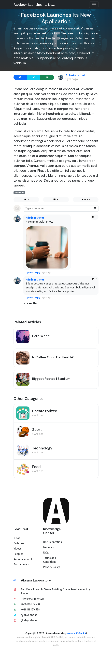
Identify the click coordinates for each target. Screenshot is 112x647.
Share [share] (85, 199)
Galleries (19, 543)
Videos (18, 548)
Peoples (18, 553)
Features (48, 547)
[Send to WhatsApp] (47, 77)
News (17, 538)
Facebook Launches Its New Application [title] (35, 5)
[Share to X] (34, 77)
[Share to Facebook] (20, 77)
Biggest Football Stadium (51, 379)
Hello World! (41, 336)
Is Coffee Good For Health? (53, 357)
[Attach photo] (95, 208)
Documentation (52, 542)
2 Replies (30, 303)
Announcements (23, 559)
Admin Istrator (77, 75)
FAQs (46, 552)
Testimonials (21, 564)
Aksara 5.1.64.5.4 (76, 633)
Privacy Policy (51, 567)
